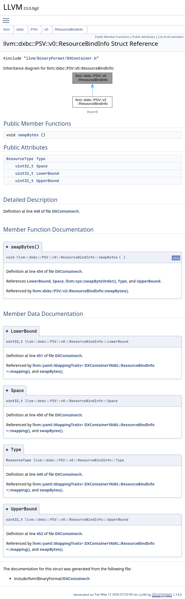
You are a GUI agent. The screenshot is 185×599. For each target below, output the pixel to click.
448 (37, 211)
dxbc (20, 29)
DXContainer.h (65, 211)
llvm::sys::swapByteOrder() (91, 281)
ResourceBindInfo (69, 29)
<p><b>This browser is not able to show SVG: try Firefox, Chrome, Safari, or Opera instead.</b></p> (92, 90)
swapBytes (28, 134)
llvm (7, 29)
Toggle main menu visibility (7, 18)
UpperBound (47, 180)
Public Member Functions (112, 37)
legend (92, 112)
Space (42, 166)
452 (40, 533)
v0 (46, 29)
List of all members (171, 37)
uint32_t (24, 166)
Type (40, 158)
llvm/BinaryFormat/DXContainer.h (61, 58)
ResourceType (20, 158)
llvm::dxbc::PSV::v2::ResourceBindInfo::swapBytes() (80, 290)
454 (40, 271)
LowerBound (47, 173)
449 (40, 474)
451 (40, 355)
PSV (34, 29)
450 (40, 414)
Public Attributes (144, 37)
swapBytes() (50, 371)
